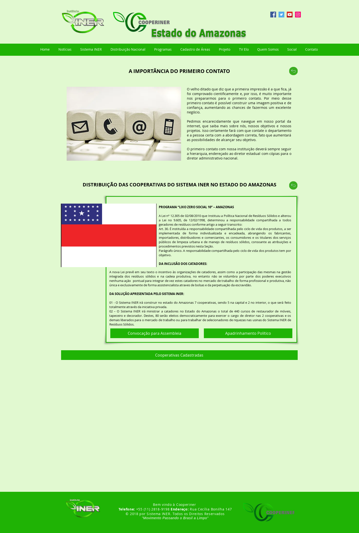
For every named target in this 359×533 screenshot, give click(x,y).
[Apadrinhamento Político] (248, 333)
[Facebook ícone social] (273, 14)
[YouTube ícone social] (290, 14)
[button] (179, 355)
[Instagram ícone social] (298, 14)
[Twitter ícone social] (281, 14)
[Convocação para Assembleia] (154, 333)
